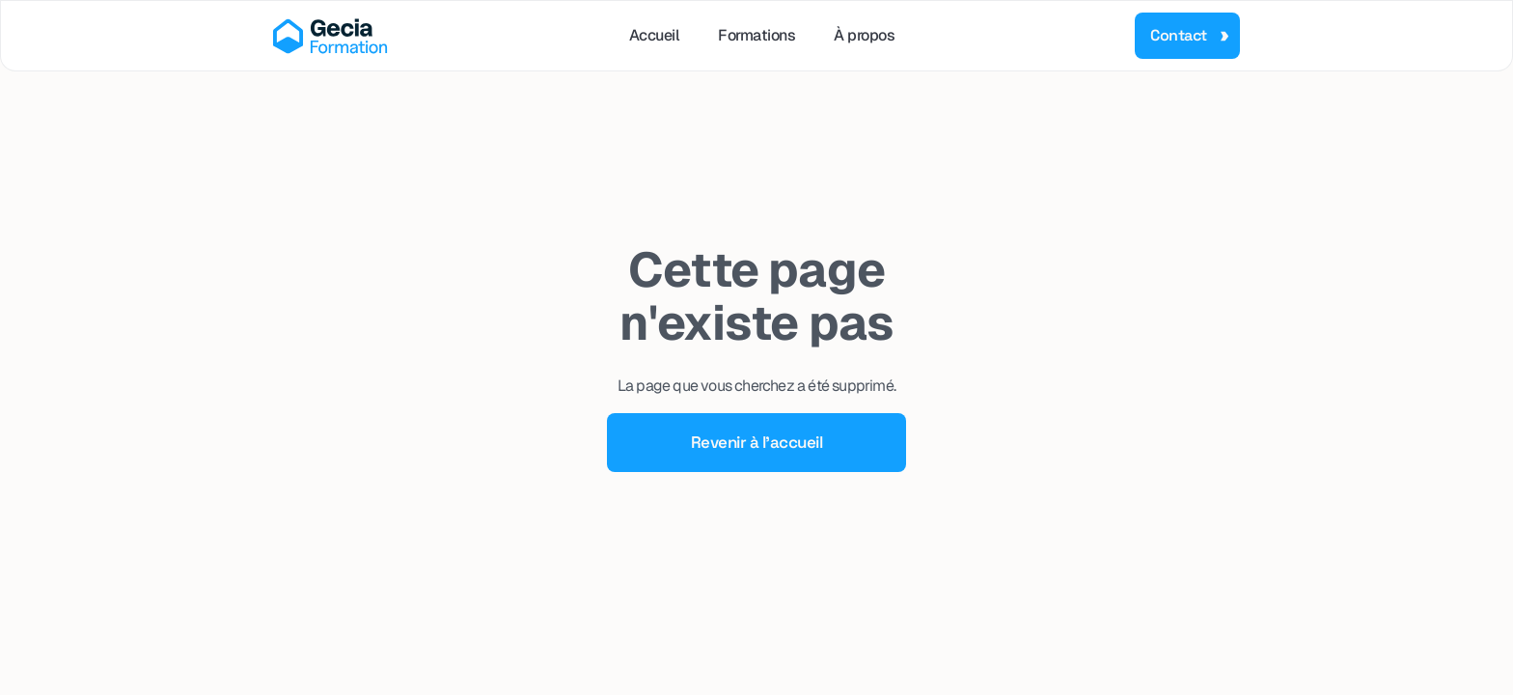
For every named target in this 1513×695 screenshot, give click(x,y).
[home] (330, 36)
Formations (756, 35)
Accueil (654, 35)
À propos (864, 35)
